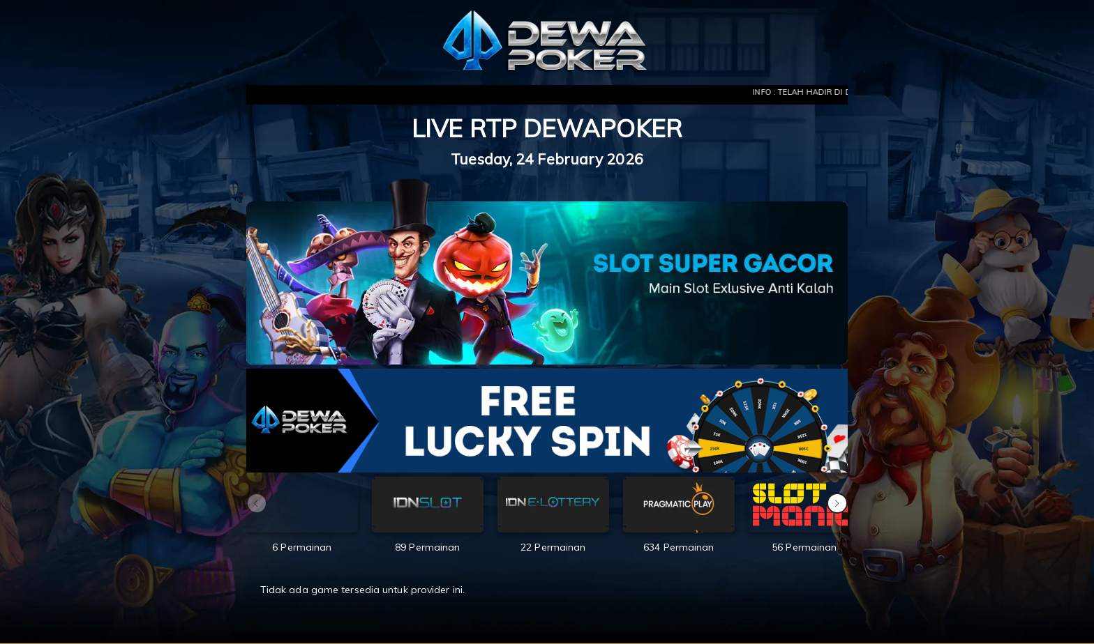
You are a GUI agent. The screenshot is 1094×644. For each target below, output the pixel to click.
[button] (837, 503)
